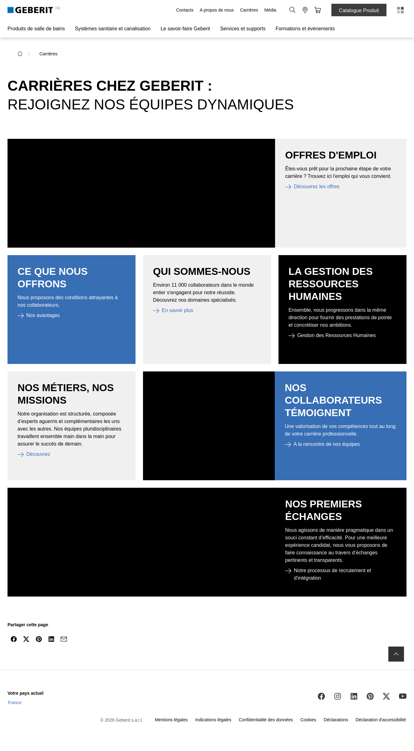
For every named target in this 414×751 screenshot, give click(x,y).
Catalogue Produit (359, 10)
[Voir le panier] (317, 10)
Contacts (184, 10)
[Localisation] (305, 10)
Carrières (249, 10)
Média (270, 10)
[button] (292, 10)
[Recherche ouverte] (292, 10)
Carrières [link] (48, 53)
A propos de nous (217, 10)
